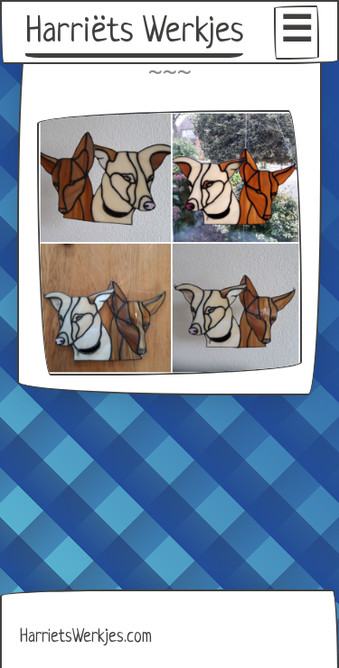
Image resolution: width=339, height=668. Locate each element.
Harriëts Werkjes (134, 32)
